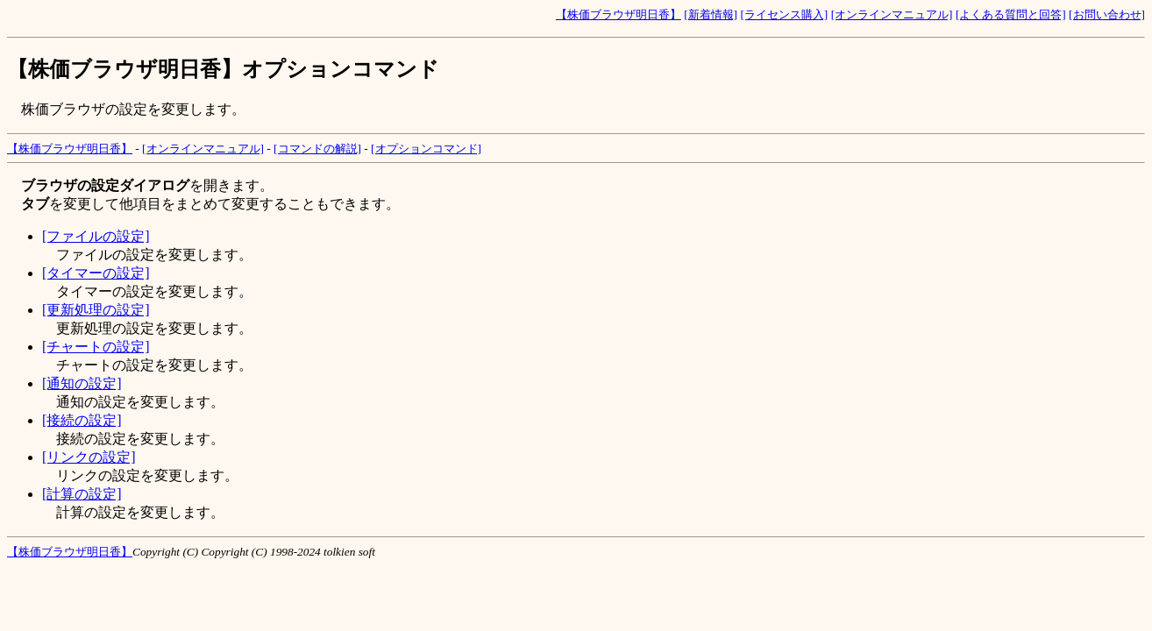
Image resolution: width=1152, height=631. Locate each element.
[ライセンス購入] (784, 14)
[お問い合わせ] (1107, 14)
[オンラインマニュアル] (892, 14)
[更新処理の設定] (96, 309)
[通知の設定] (82, 383)
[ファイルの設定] (96, 236)
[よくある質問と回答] (1011, 14)
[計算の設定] (82, 493)
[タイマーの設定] (96, 273)
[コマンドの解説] (317, 148)
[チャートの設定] (96, 346)
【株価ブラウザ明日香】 (618, 14)
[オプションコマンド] (426, 148)
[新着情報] (710, 14)
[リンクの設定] (89, 457)
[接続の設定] (82, 420)
